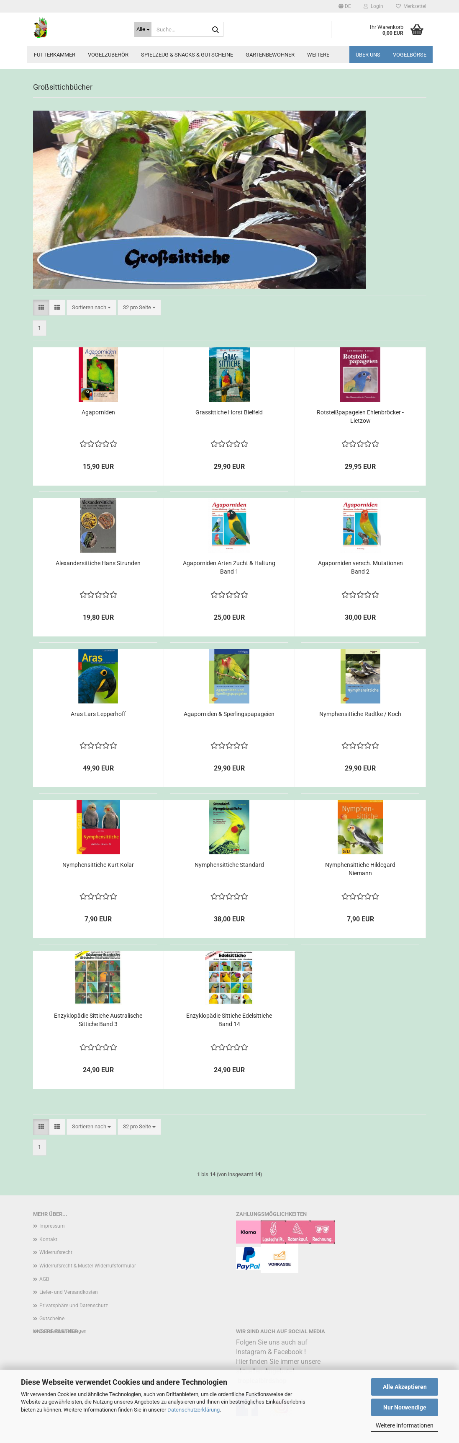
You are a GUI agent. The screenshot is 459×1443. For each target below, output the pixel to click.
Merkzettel (411, 6)
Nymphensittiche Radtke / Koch (360, 714)
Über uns (368, 55)
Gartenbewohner (270, 55)
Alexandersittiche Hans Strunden (98, 563)
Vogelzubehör (108, 55)
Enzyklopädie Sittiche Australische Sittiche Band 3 (98, 1019)
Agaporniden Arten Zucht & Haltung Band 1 (229, 567)
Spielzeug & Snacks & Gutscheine (187, 55)
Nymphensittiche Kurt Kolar (98, 864)
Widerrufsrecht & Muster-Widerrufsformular (87, 1266)
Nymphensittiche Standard (229, 864)
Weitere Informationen (404, 1425)
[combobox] (91, 308)
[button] (344, 6)
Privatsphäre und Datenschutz (73, 1306)
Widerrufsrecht (55, 1252)
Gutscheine (51, 1318)
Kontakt (48, 1239)
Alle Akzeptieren (405, 1387)
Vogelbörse (409, 55)
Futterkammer (54, 55)
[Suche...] (142, 29)
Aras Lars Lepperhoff (98, 714)
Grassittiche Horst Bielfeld (229, 412)
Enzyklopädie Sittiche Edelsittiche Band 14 (229, 1019)
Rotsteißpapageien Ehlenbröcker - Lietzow (360, 416)
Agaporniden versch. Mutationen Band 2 (360, 567)
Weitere (318, 55)
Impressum (52, 1226)
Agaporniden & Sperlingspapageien (229, 714)
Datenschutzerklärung (193, 1410)
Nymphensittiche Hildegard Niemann (360, 869)
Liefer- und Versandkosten (68, 1292)
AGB (44, 1279)
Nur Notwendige (404, 1407)
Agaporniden (98, 412)
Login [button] (373, 6)
